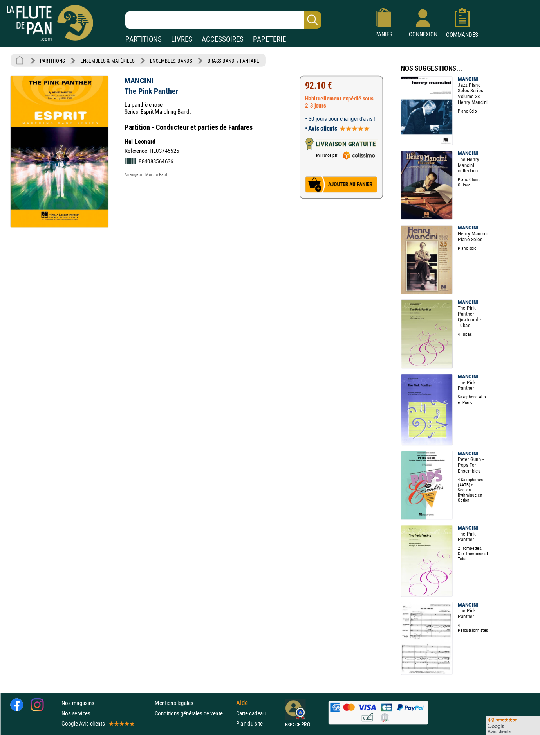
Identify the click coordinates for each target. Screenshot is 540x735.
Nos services (75, 713)
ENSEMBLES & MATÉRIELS (107, 60)
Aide (242, 703)
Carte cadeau (251, 713)
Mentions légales (174, 703)
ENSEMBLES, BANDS (171, 60)
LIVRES (181, 39)
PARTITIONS (143, 39)
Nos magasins (77, 703)
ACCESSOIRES (223, 39)
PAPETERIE (269, 39)
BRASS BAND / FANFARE (233, 60)
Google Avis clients (97, 723)
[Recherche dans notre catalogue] (223, 20)
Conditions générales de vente (194, 713)
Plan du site (249, 723)
